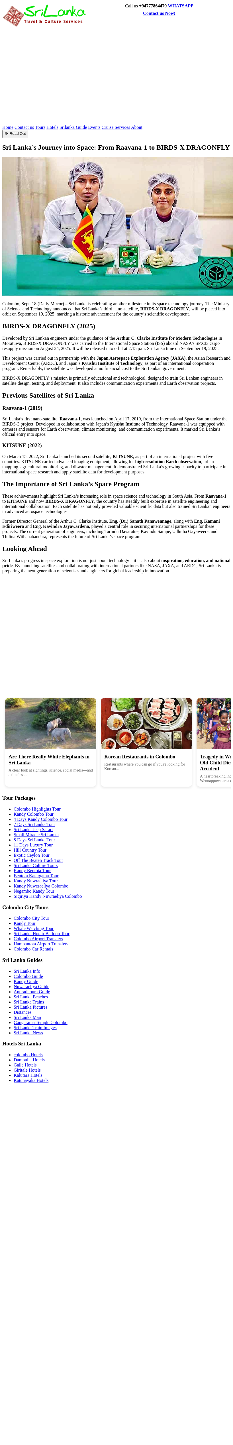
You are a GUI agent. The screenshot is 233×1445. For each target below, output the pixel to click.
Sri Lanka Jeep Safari (33, 829)
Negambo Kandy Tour (34, 891)
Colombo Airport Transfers (38, 938)
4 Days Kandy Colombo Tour (41, 819)
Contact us (24, 127)
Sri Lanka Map (27, 1017)
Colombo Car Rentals (33, 949)
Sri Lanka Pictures (30, 1007)
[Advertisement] (138, 70)
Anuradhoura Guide (32, 991)
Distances (22, 1012)
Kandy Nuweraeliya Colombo (41, 886)
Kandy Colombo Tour (34, 814)
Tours (40, 127)
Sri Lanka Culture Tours (36, 865)
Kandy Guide (26, 981)
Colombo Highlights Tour (37, 809)
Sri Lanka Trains (29, 1002)
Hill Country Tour (30, 850)
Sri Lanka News (28, 1032)
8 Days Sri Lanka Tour (34, 839)
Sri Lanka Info (27, 971)
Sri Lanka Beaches (31, 996)
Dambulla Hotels (29, 1059)
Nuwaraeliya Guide (31, 986)
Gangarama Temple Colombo (41, 1022)
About (136, 127)
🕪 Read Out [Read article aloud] (15, 133)
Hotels (52, 127)
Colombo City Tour (31, 918)
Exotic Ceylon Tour (32, 855)
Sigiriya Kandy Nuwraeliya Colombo (48, 896)
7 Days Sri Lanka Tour (34, 824)
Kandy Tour (24, 923)
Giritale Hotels (27, 1070)
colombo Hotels (28, 1054)
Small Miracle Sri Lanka (36, 834)
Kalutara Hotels (28, 1075)
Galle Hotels (25, 1065)
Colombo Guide (28, 976)
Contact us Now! (159, 13)
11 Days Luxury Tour (33, 844)
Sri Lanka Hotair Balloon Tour (42, 933)
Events (94, 127)
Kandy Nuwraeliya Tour (36, 880)
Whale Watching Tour (34, 928)
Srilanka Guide (73, 127)
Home (7, 127)
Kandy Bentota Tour (32, 870)
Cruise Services (116, 127)
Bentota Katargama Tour (36, 875)
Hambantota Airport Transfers (41, 943)
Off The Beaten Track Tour (38, 860)
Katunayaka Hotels (31, 1080)
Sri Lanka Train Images (35, 1027)
